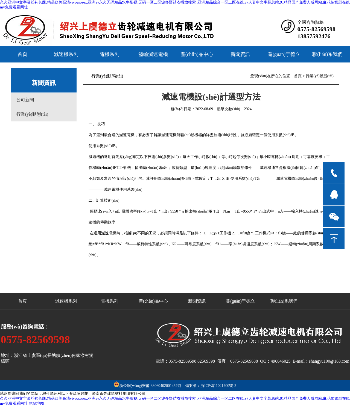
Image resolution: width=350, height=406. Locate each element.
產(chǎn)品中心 (196, 54)
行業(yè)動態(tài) (32, 114)
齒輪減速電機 (153, 54)
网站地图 (36, 403)
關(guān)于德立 (284, 54)
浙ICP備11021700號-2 (218, 386)
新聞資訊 (240, 54)
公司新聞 (25, 99)
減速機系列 (66, 54)
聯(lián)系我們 (327, 54)
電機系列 (109, 54)
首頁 (22, 54)
